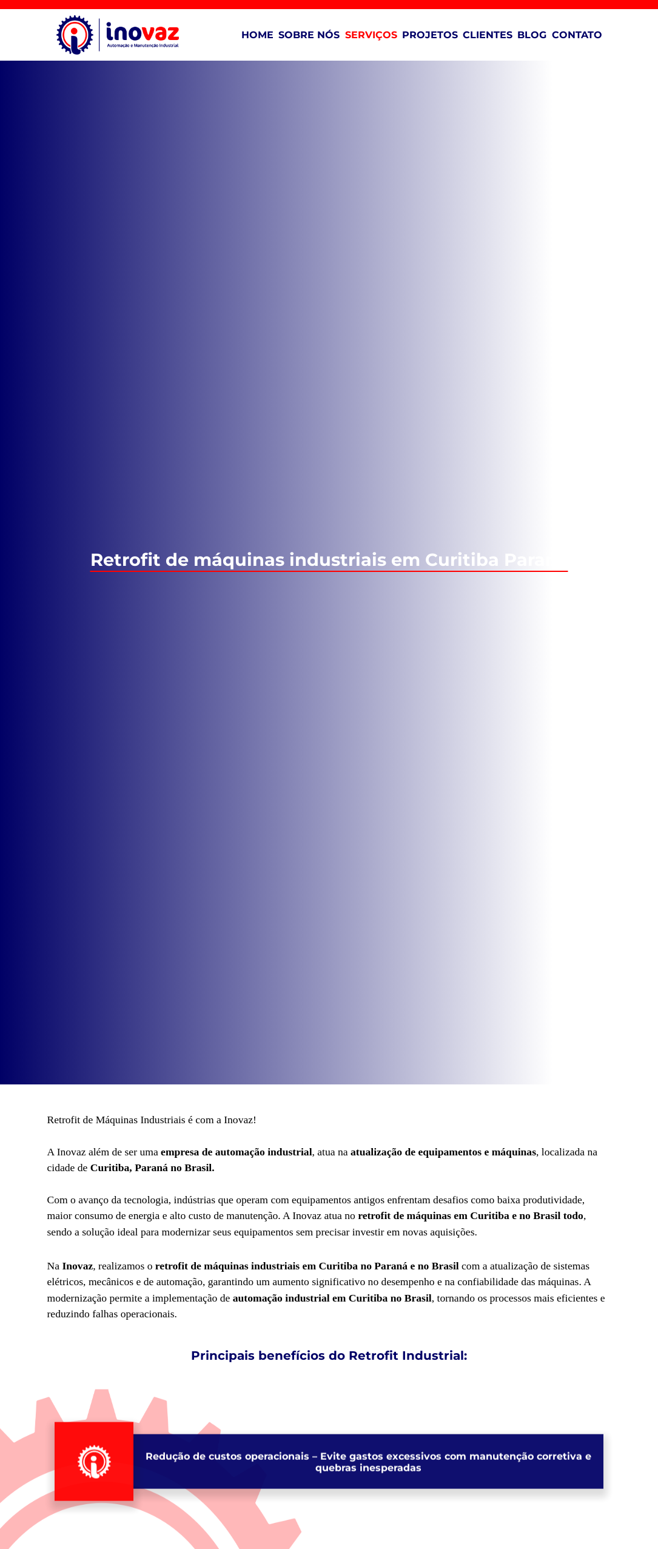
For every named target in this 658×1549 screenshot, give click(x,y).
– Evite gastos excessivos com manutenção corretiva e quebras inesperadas (368, 1511)
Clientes (487, 35)
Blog (531, 35)
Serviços (371, 35)
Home (257, 35)
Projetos (430, 35)
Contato (577, 35)
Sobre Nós (309, 35)
